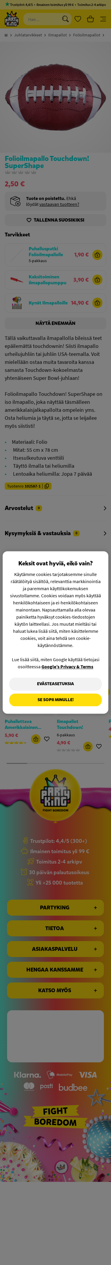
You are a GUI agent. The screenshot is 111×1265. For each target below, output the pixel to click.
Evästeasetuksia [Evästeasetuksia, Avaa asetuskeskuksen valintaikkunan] (55, 684)
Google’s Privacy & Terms (67, 666)
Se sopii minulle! (56, 700)
